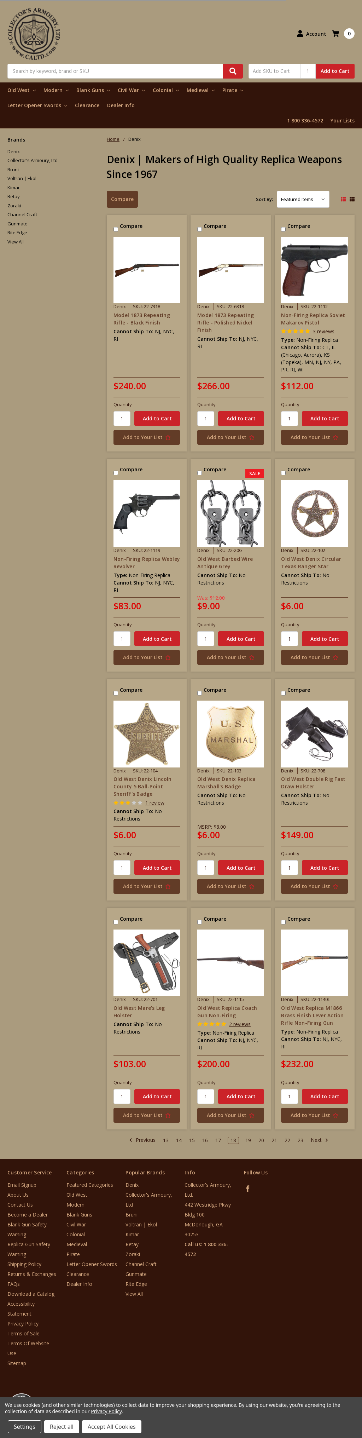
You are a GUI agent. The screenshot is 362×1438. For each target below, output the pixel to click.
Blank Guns (93, 90)
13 (166, 1140)
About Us (18, 1194)
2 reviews (240, 1024)
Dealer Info (121, 105)
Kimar (13, 187)
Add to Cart (335, 71)
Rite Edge (17, 232)
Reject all (62, 1427)
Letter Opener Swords (37, 105)
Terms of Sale (23, 1333)
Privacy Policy (23, 1323)
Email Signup (21, 1184)
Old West (21, 90)
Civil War (131, 90)
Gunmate (17, 223)
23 (300, 1140)
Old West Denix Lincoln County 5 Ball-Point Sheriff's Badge (142, 786)
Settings (24, 1427)
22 (287, 1140)
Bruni (13, 169)
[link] (332, 1395)
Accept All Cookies (112, 1427)
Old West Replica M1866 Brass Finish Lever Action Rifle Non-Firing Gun (312, 1015)
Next (319, 1140)
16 (205, 1140)
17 (218, 1140)
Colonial (166, 90)
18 (233, 1140)
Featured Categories (89, 1184)
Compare (122, 199)
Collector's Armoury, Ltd (32, 160)
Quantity (122, 404)
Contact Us (20, 1204)
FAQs (13, 1284)
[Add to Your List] (146, 437)
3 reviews (323, 331)
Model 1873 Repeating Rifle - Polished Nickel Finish (225, 322)
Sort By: (264, 199)
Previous (142, 1140)
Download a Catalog (30, 1293)
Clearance (87, 105)
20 (261, 1140)
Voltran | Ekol (21, 178)
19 (248, 1140)
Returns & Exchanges (31, 1274)
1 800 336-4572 (305, 120)
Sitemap (16, 1363)
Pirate (232, 90)
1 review (154, 802)
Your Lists (343, 120)
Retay (13, 196)
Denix (13, 151)
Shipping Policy (24, 1264)
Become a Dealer (27, 1214)
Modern (56, 90)
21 (274, 1140)
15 (192, 1140)
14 (179, 1140)
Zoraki (14, 205)
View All (15, 241)
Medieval (201, 90)
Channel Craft (22, 214)
